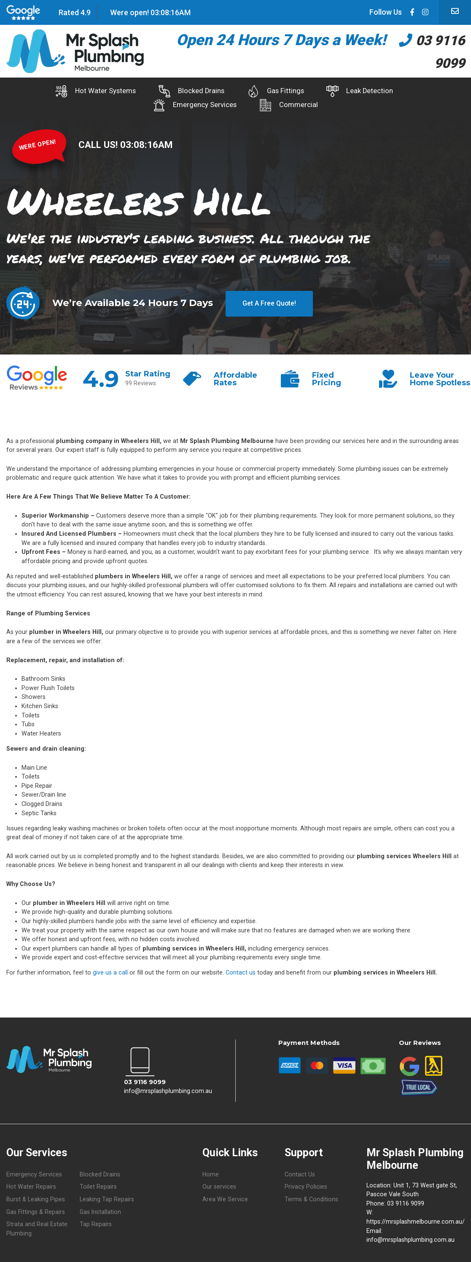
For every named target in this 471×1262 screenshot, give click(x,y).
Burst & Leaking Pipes (35, 1196)
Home (210, 1171)
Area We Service (225, 1196)
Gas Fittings (275, 91)
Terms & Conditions (311, 1196)
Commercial (292, 103)
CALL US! (99, 141)
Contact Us (300, 1171)
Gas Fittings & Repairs (35, 1209)
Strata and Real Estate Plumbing (36, 1227)
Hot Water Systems (79, 91)
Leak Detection (367, 91)
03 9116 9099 (145, 1078)
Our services (219, 1183)
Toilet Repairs (98, 1183)
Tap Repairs (96, 1222)
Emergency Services (191, 103)
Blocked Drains (183, 91)
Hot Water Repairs (31, 1183)
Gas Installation (101, 1209)
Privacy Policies (306, 1183)
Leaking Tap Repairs (107, 1196)
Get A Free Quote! (269, 299)
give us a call (110, 969)
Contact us (241, 969)
